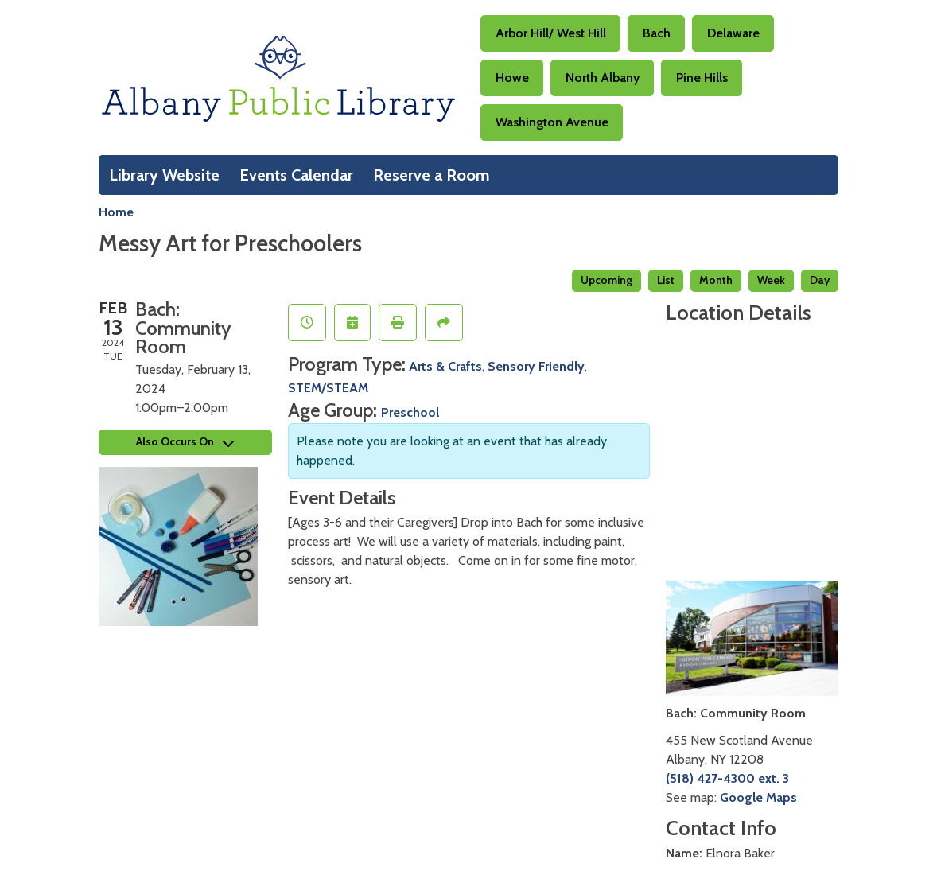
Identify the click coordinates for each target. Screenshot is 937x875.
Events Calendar (296, 175)
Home (116, 212)
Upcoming (606, 280)
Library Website (164, 175)
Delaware (733, 33)
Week (771, 280)
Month (716, 280)
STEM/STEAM (328, 387)
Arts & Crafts (445, 366)
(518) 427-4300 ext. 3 (727, 778)
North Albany (603, 77)
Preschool (410, 412)
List (666, 280)
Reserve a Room (431, 175)
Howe (512, 77)
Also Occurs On (185, 441)
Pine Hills (702, 77)
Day (820, 280)
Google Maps (758, 797)
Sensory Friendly (536, 366)
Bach (657, 33)
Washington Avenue (552, 122)
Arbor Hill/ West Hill (551, 33)
